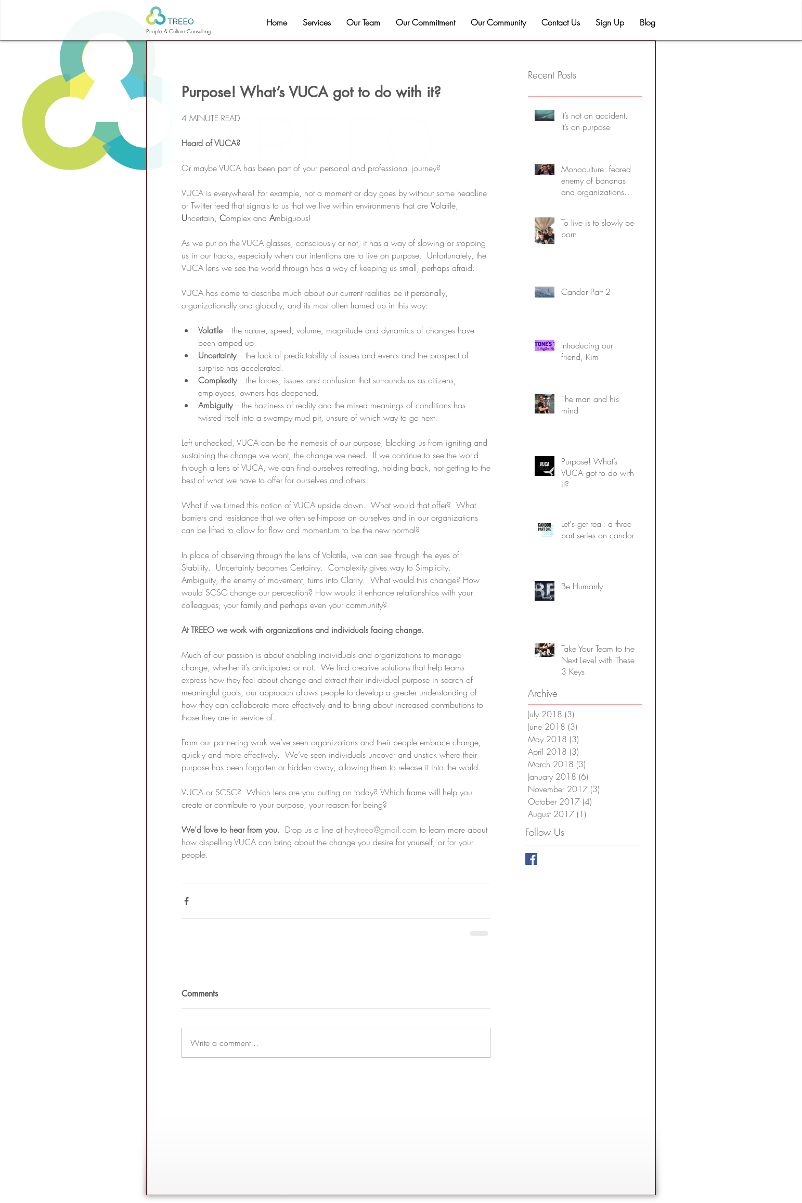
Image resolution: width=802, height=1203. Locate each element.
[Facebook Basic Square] (531, 859)
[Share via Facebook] (186, 901)
